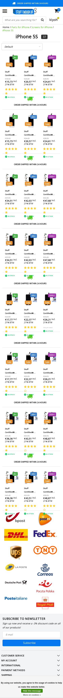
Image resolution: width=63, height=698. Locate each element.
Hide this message (32, 691)
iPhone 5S (8, 30)
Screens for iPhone (41, 27)
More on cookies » (32, 695)
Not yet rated (47, 327)
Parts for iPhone (20, 27)
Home (6, 27)
